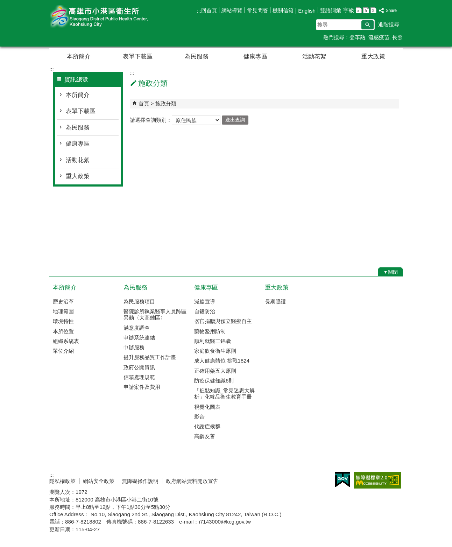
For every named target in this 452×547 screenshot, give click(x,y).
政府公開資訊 (139, 367)
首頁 (144, 103)
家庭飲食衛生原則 (215, 351)
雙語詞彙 (330, 10)
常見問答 (257, 10)
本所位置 (63, 331)
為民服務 (197, 56)
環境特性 (63, 321)
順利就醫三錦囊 (212, 341)
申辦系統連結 (139, 338)
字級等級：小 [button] (359, 10)
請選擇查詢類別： (151, 119)
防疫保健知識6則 (214, 381)
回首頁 (209, 10)
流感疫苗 (378, 37)
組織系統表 (66, 341)
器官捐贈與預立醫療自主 (223, 321)
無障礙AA (377, 480)
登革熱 (357, 37)
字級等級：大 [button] (373, 10)
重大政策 (373, 56)
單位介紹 (63, 351)
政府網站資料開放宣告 (192, 481)
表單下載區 (138, 56)
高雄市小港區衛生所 (108, 17)
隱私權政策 (62, 481)
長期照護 (275, 301)
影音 (199, 417)
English (307, 11)
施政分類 (165, 103)
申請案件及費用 (141, 387)
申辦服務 (133, 347)
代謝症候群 (207, 426)
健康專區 (255, 56)
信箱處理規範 (139, 377)
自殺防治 (204, 311)
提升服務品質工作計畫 (149, 357)
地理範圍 (63, 311)
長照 (397, 37)
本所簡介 (79, 56)
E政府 (342, 480)
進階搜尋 (388, 24)
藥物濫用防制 (210, 331)
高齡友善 (204, 436)
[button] (367, 24)
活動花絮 (314, 56)
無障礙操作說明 (140, 481)
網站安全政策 (98, 481)
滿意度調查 (136, 328)
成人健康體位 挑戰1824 (221, 361)
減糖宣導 (204, 301)
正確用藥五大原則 (215, 371)
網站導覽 (231, 10)
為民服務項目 (139, 301)
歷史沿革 (63, 301)
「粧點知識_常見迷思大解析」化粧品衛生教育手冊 (224, 393)
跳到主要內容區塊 (3, 3)
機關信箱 (283, 10)
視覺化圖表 (207, 407)
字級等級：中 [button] (366, 10)
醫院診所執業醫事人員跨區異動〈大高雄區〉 (154, 314)
